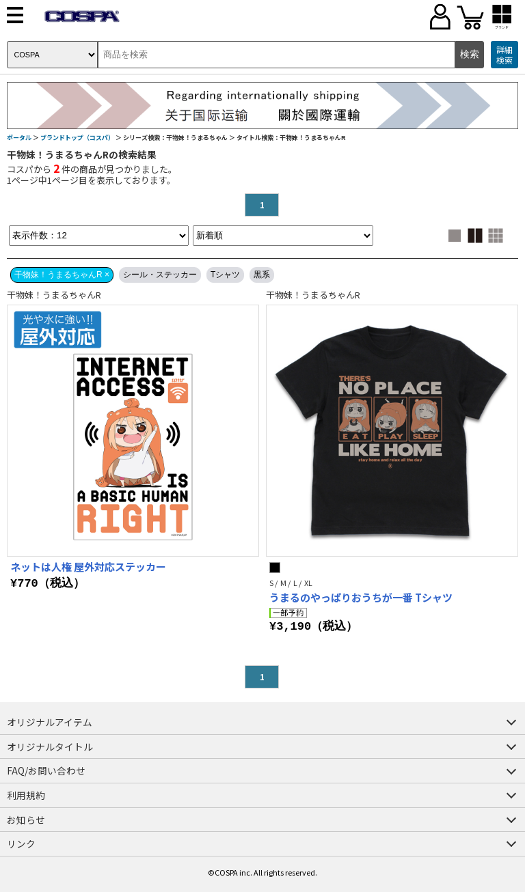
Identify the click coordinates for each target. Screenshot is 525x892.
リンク (21, 843)
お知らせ (26, 819)
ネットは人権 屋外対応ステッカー (88, 566)
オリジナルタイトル (50, 746)
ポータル (19, 137)
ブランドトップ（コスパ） (77, 137)
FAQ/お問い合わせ (46, 770)
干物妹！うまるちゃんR (54, 294)
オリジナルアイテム (49, 722)
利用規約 (26, 795)
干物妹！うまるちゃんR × (61, 274)
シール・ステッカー (160, 274)
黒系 (262, 274)
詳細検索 (504, 55)
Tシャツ (225, 274)
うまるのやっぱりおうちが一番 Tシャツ (361, 597)
